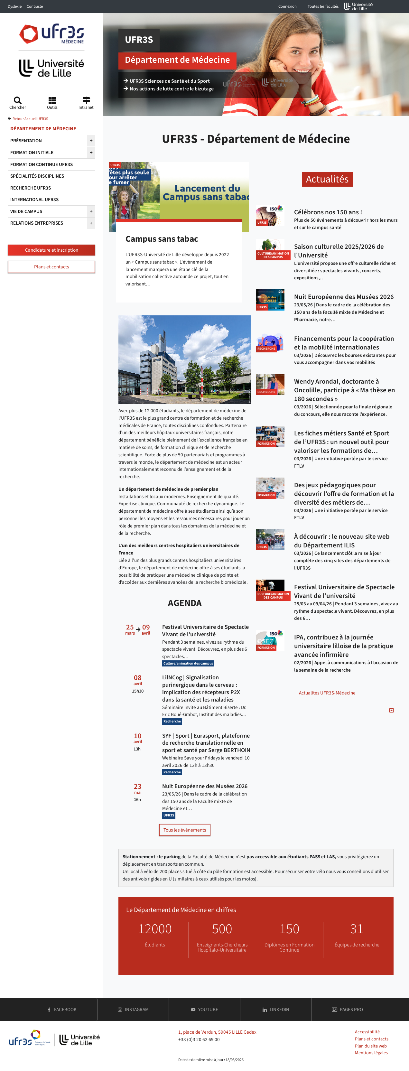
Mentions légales (371, 1052)
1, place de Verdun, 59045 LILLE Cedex (217, 1032)
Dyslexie (15, 6)
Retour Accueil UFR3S (30, 119)
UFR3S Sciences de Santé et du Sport (167, 81)
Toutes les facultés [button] (323, 6)
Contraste (35, 6)
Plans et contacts (51, 266)
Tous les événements (184, 830)
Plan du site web (371, 1046)
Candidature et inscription (51, 250)
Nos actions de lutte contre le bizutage (169, 88)
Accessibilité (367, 1032)
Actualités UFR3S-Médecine (327, 692)
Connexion (287, 6)
